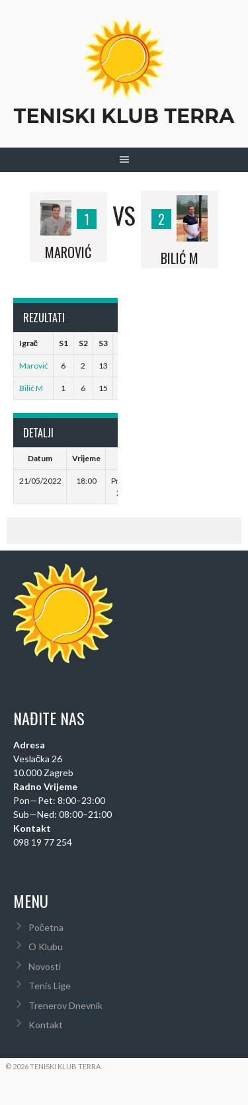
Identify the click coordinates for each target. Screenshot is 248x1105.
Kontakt (45, 1024)
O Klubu (45, 946)
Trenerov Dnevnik (65, 1005)
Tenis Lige (49, 985)
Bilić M (31, 388)
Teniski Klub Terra (124, 116)
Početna (45, 927)
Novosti (44, 966)
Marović (33, 366)
